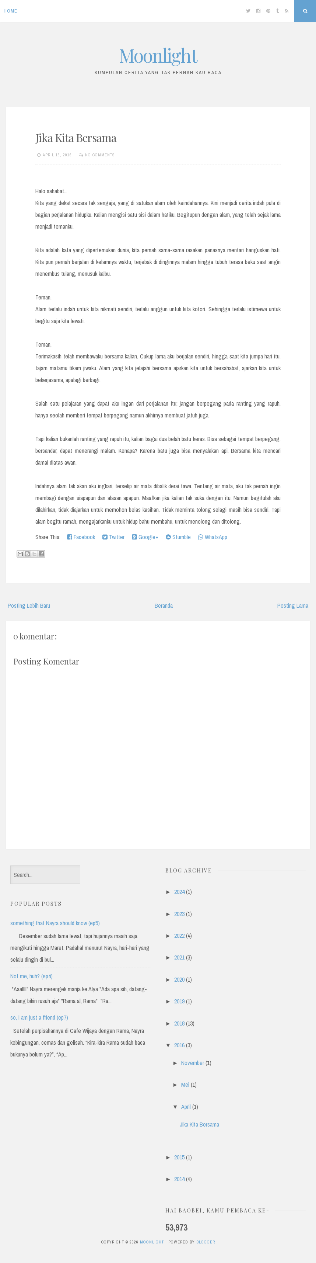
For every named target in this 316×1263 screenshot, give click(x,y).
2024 (179, 892)
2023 (179, 914)
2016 (179, 1045)
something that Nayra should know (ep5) (55, 923)
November (192, 1063)
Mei (185, 1084)
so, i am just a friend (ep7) (39, 1017)
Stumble (178, 537)
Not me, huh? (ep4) (31, 976)
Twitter (113, 537)
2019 (179, 1001)
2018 (179, 1023)
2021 (179, 957)
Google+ (145, 537)
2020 (179, 979)
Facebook (81, 537)
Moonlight (158, 55)
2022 (179, 935)
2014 (179, 1179)
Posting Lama (292, 605)
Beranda (164, 605)
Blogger (205, 1242)
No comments (100, 154)
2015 (179, 1157)
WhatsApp (212, 537)
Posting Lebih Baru (29, 605)
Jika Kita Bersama (75, 137)
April (186, 1107)
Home (10, 11)
